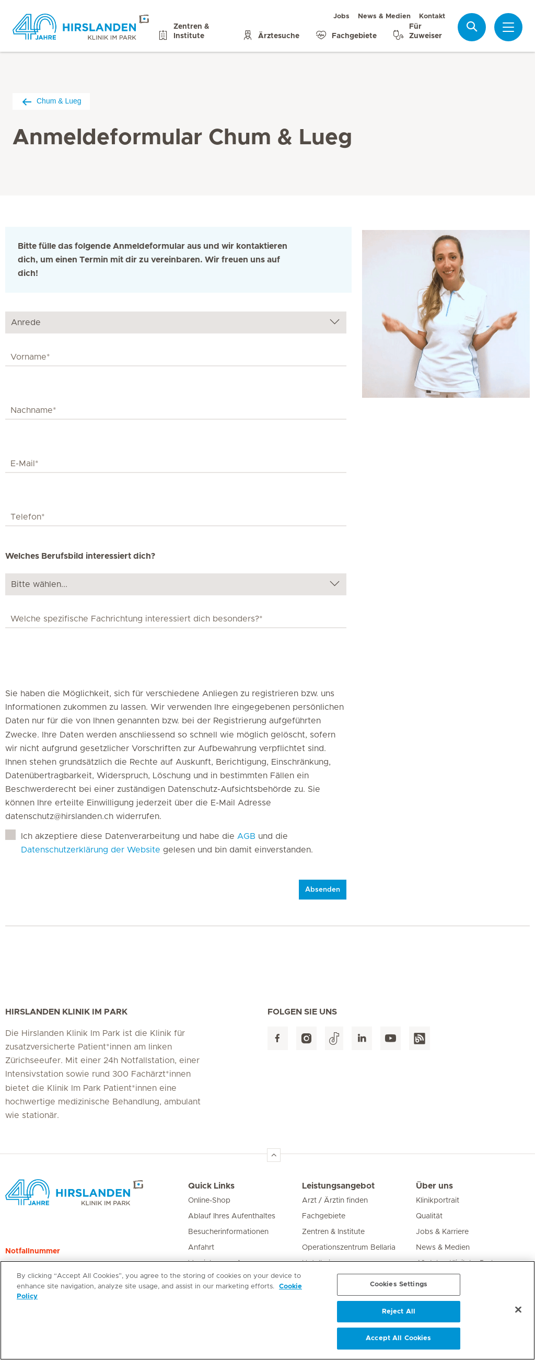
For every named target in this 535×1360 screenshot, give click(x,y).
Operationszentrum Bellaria (349, 1247)
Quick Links (211, 1186)
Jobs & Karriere (442, 1232)
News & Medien (384, 16)
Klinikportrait (437, 1200)
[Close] (518, 1312)
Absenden (322, 889)
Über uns (434, 1186)
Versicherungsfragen (224, 1263)
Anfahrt (201, 1247)
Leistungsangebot (338, 1186)
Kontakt (432, 16)
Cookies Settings (398, 1287)
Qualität (429, 1216)
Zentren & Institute (333, 1232)
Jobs (341, 16)
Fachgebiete (323, 1216)
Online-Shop (209, 1200)
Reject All (398, 1314)
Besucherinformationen (228, 1232)
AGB (246, 836)
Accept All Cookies (398, 1342)
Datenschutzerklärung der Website (90, 850)
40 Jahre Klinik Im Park (455, 1263)
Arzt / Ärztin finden (335, 1200)
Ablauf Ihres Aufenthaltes (231, 1216)
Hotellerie (318, 1263)
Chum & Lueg (51, 101)
